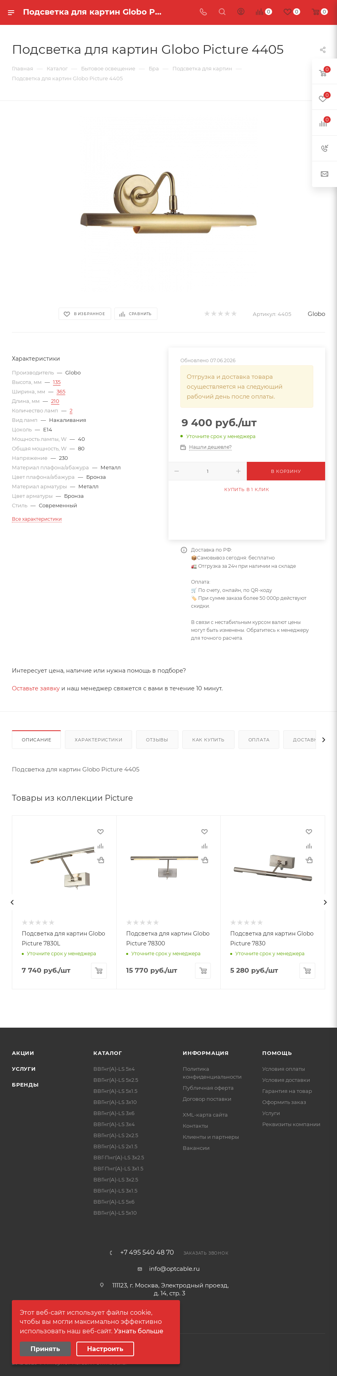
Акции (23, 1053)
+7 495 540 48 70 (147, 1252)
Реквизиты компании (291, 1124)
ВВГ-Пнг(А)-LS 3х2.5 (118, 1157)
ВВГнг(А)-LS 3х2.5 (115, 1179)
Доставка (307, 740)
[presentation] (12, 902)
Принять (45, 1349)
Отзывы (157, 740)
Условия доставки (286, 1080)
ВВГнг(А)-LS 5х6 (113, 1201)
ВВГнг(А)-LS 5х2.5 (115, 1080)
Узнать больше (138, 1331)
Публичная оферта (208, 1088)
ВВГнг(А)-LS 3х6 (113, 1113)
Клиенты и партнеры (211, 1137)
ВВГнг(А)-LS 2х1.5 (115, 1146)
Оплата (259, 740)
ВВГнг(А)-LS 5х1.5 (115, 1091)
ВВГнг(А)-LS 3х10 (115, 1102)
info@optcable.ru (174, 1268)
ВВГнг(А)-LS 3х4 (114, 1124)
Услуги (24, 1069)
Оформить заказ (284, 1102)
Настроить (105, 1349)
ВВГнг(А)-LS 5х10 (115, 1213)
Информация (206, 1053)
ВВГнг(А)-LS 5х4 (114, 1069)
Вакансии (196, 1148)
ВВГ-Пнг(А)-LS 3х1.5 (118, 1168)
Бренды (25, 1084)
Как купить (208, 740)
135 (57, 382)
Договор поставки (207, 1099)
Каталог (107, 1053)
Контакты (195, 1126)
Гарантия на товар (287, 1091)
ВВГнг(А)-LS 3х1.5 (115, 1190)
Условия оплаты (283, 1069)
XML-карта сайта (205, 1114)
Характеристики (98, 740)
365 (61, 391)
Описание (36, 740)
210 (55, 401)
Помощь (277, 1053)
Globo (316, 314)
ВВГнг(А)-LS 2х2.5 (115, 1135)
